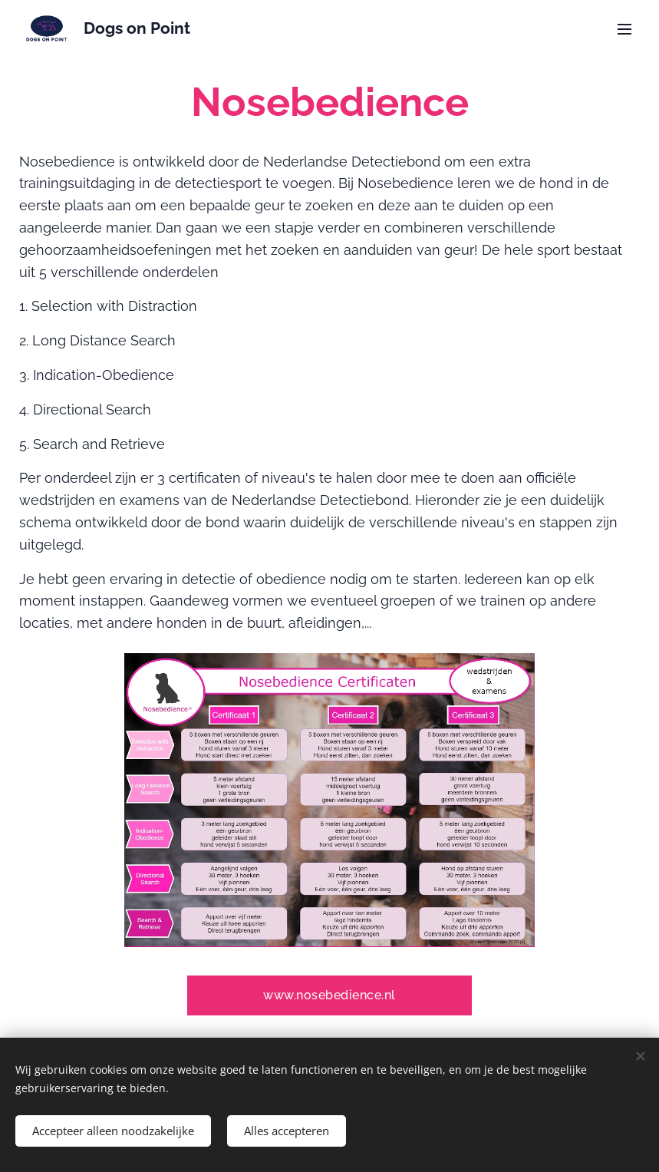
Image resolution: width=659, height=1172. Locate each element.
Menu (624, 29)
